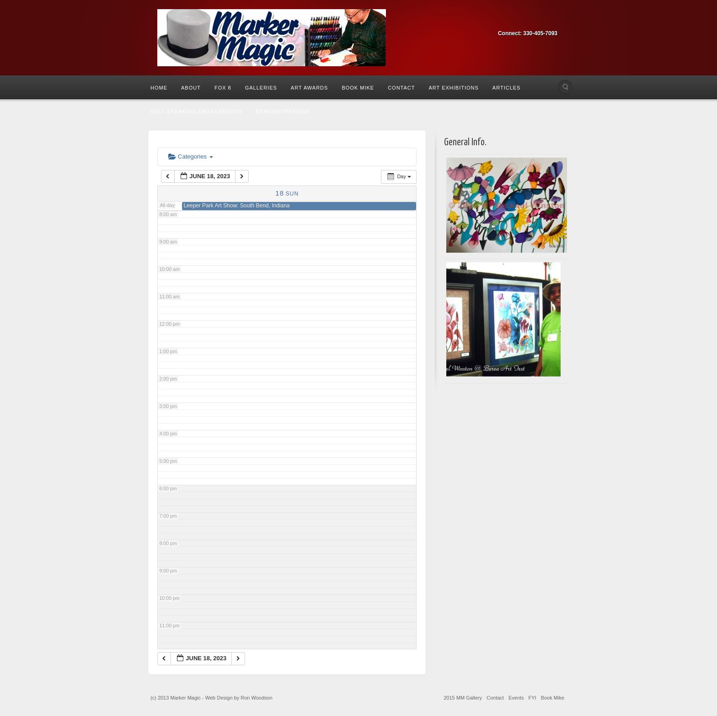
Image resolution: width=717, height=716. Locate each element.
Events (516, 697)
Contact (401, 87)
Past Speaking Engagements (196, 111)
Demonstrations (283, 111)
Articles (506, 87)
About (191, 87)
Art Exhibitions (453, 87)
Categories (190, 156)
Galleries (261, 87)
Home (158, 87)
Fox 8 (222, 87)
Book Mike (358, 87)
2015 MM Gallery (463, 697)
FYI (532, 697)
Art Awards (309, 87)
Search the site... (565, 87)
